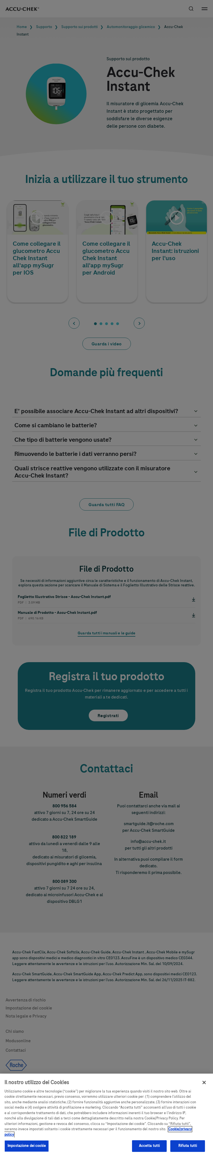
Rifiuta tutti (187, 1150)
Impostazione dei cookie (26, 1150)
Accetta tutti (149, 1150)
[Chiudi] (204, 1087)
